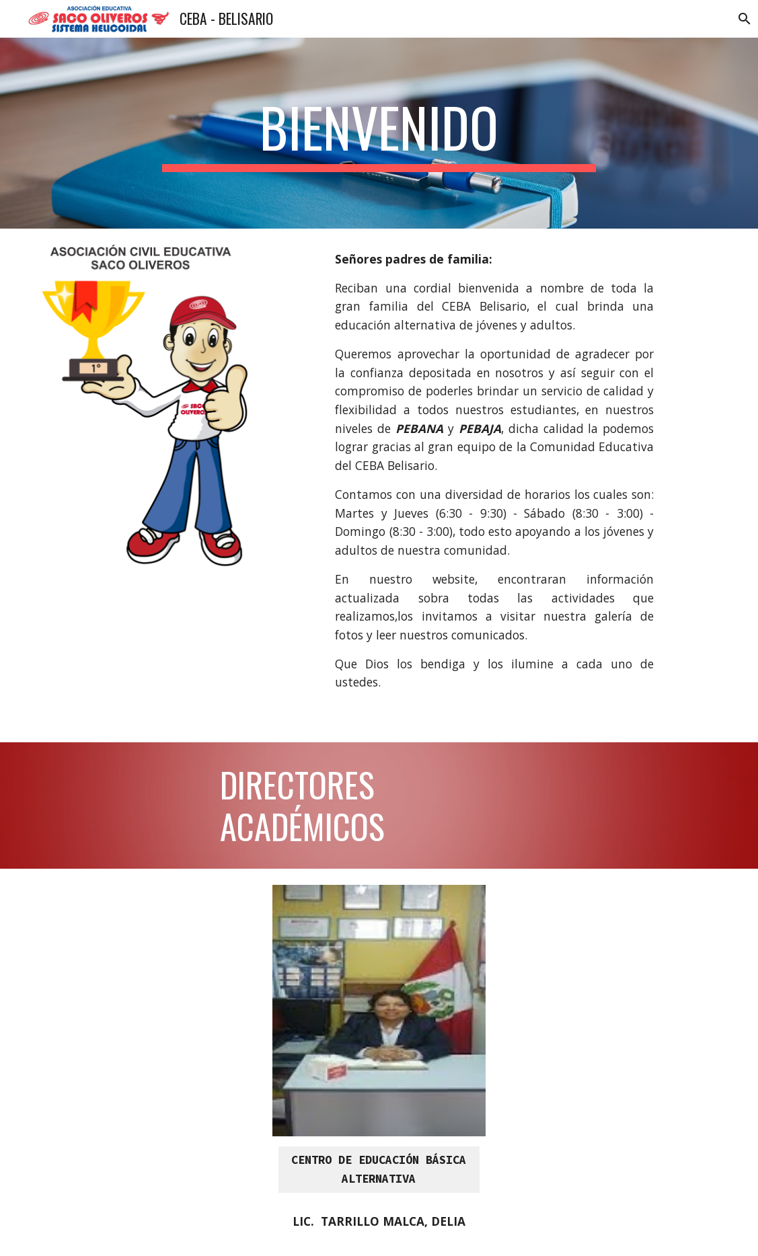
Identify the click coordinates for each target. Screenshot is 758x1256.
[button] (742, 19)
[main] (379, 133)
